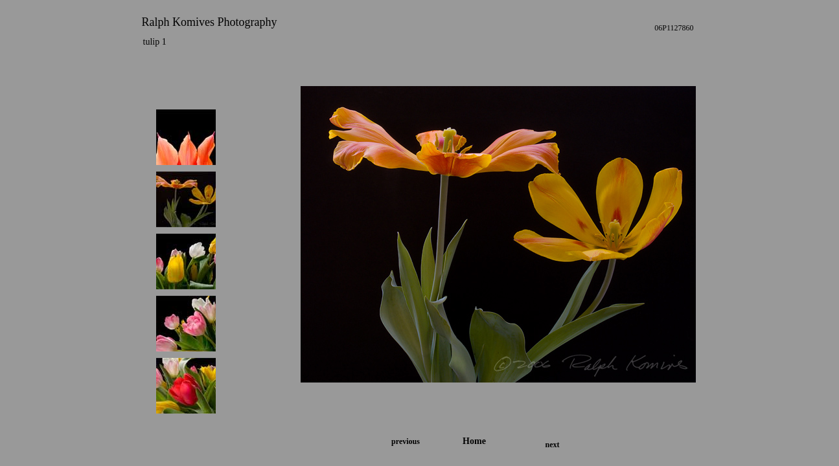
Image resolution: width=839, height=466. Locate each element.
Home (474, 441)
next (553, 444)
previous (405, 441)
